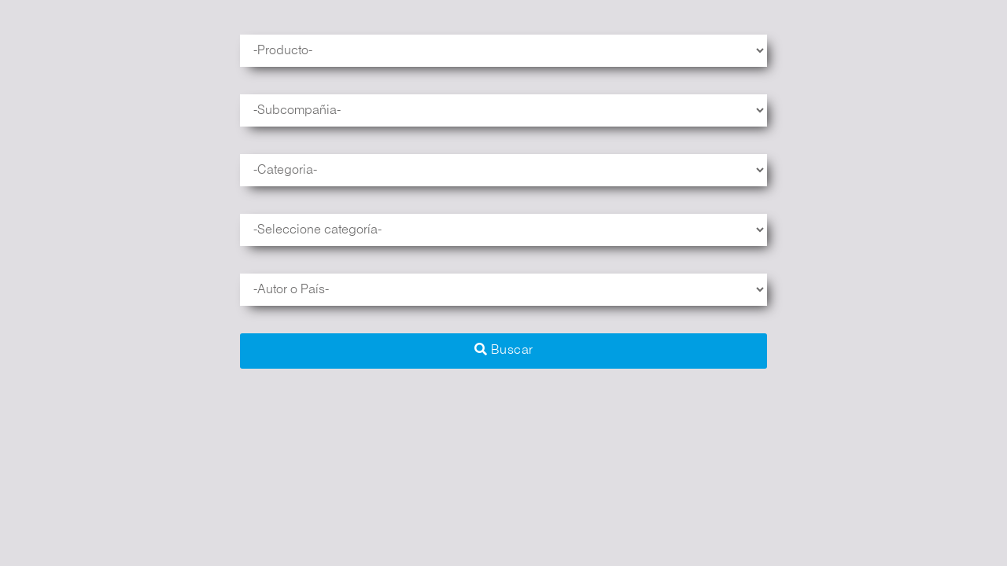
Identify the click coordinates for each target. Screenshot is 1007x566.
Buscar (503, 349)
